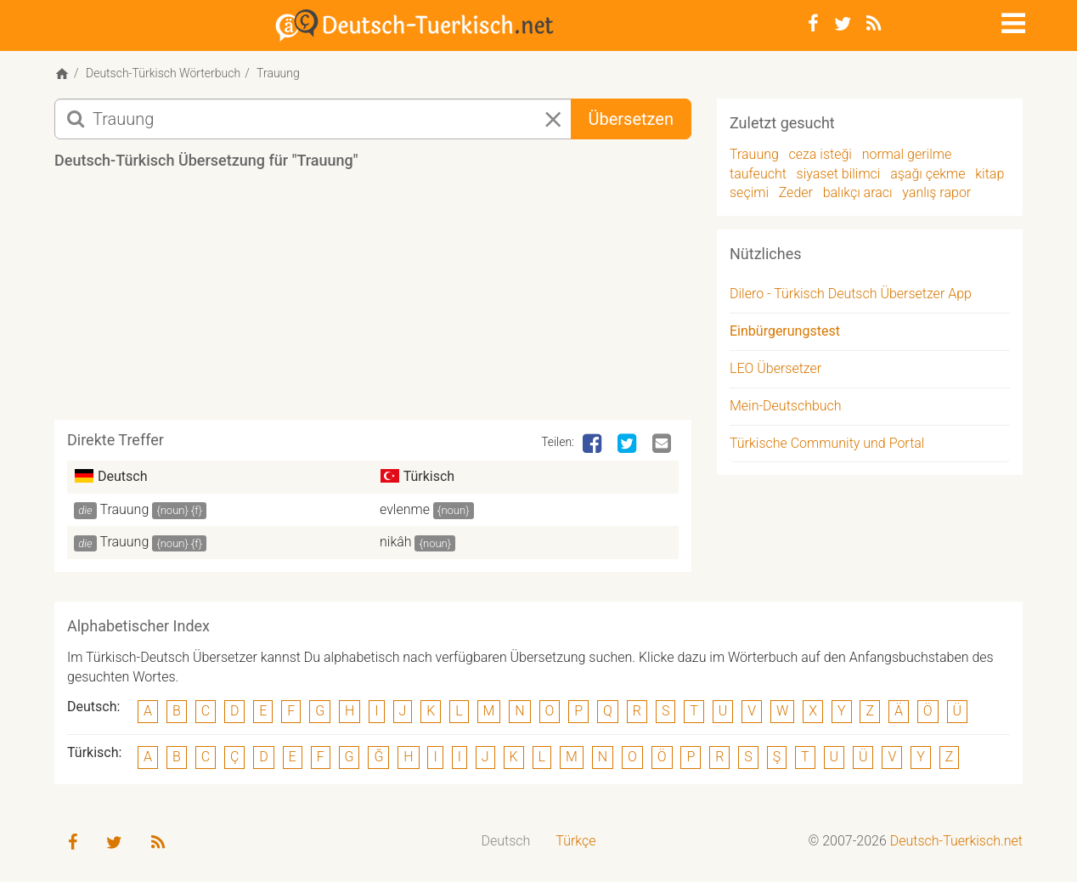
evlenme (405, 509)
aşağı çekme (927, 174)
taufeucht (758, 174)
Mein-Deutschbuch (786, 406)
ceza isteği (820, 154)
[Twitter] (842, 23)
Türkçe (575, 841)
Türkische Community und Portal (827, 443)
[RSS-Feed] (873, 23)
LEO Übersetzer (775, 368)
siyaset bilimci (839, 174)
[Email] (663, 444)
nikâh (396, 542)
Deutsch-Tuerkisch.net (956, 841)
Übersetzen (631, 119)
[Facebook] (813, 23)
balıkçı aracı (858, 192)
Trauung (124, 509)
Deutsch (506, 841)
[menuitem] (506, 841)
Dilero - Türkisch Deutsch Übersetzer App (851, 294)
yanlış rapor (936, 192)
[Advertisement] (372, 301)
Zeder (796, 192)
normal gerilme (907, 154)
